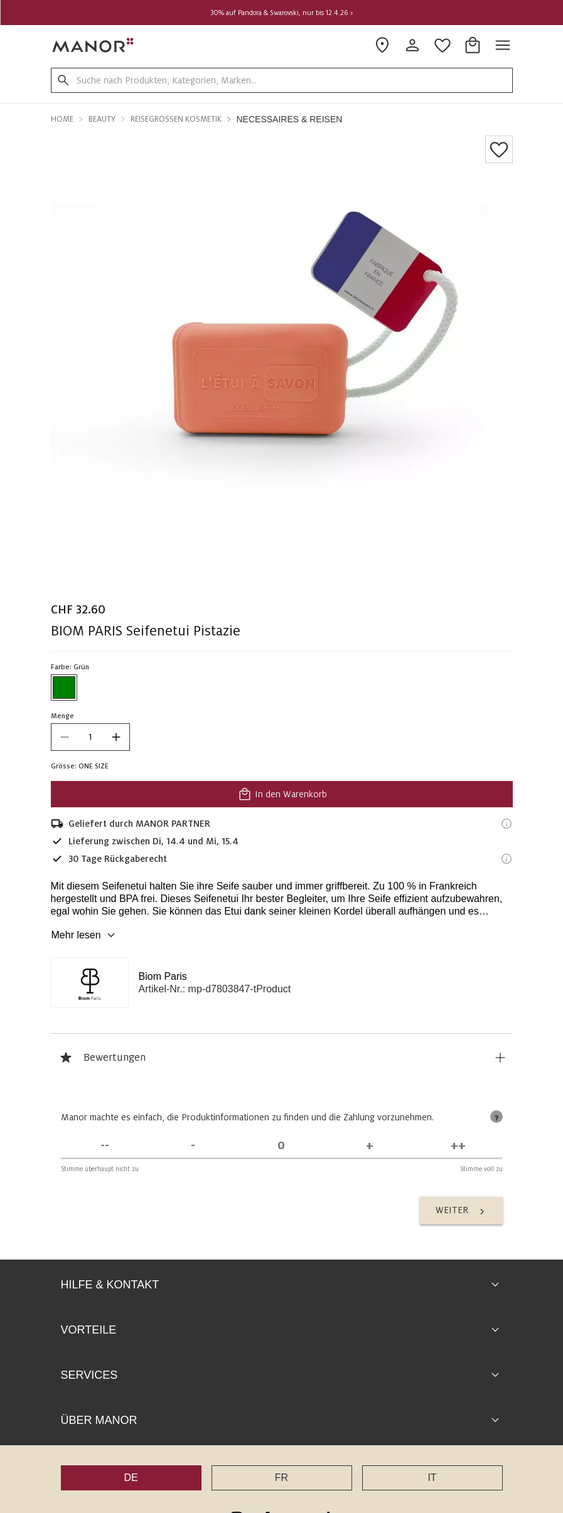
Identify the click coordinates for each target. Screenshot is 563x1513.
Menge (62, 715)
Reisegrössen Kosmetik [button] (176, 119)
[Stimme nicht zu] (193, 1146)
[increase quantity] (116, 737)
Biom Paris (163, 976)
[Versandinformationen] (506, 823)
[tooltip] (496, 1116)
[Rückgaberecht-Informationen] (506, 858)
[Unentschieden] (281, 1146)
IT (431, 1477)
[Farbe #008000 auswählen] (64, 687)
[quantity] (90, 737)
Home (62, 119)
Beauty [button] (101, 119)
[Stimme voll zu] (458, 1146)
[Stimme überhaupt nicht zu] (105, 1146)
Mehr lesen (85, 935)
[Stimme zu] (370, 1146)
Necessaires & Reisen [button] (290, 119)
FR (281, 1477)
